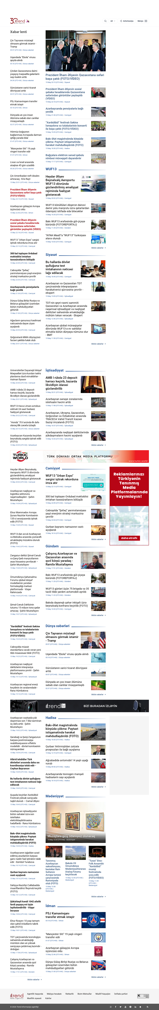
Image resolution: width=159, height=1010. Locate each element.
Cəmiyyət (53, 468)
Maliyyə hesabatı (54, 994)
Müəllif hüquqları (103, 994)
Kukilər (48, 998)
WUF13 (51, 169)
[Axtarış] (105, 21)
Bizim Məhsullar (85, 994)
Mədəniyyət (55, 796)
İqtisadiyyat (55, 370)
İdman (50, 906)
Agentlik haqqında (35, 994)
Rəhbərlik (70, 994)
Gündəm (52, 546)
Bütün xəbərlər (97, 248)
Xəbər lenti (18, 32)
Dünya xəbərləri (57, 626)
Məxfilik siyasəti (34, 998)
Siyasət (51, 255)
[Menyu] (142, 21)
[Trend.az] (20, 21)
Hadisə (51, 718)
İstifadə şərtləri (121, 994)
